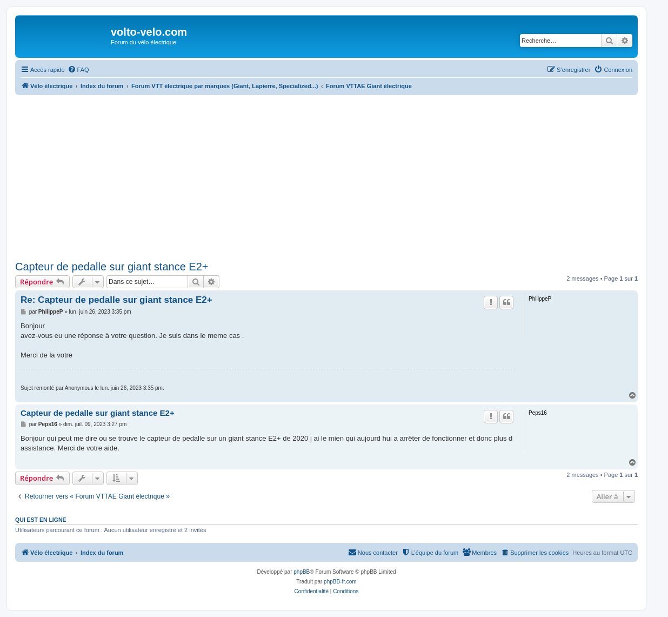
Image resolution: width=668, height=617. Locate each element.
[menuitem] (78, 69)
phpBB (301, 572)
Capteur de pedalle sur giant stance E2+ (111, 267)
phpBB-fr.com (340, 582)
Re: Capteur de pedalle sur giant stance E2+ (116, 300)
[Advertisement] (339, 176)
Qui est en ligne (40, 519)
